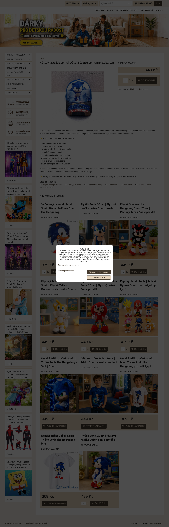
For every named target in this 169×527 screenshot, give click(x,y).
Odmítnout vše (99, 278)
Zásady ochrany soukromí (68, 265)
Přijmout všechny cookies (98, 272)
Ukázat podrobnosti (66, 271)
